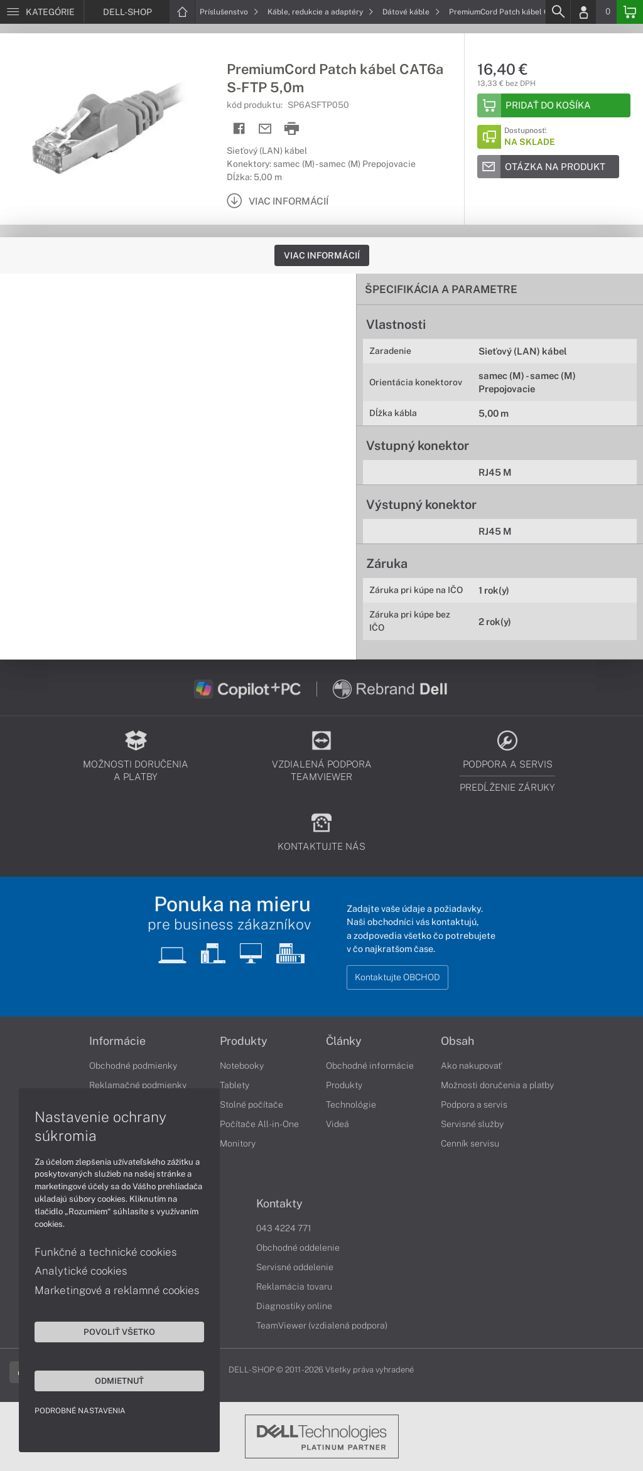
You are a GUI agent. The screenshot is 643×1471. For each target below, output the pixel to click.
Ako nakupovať (471, 1066)
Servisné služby (472, 1124)
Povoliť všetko (119, 1332)
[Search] (557, 12)
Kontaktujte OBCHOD (397, 977)
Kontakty (279, 1203)
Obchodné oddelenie (298, 1248)
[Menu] (42, 12)
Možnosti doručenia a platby (497, 1085)
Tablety (234, 1085)
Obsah (457, 1041)
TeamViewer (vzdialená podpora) (321, 1325)
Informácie (117, 1041)
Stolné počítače (251, 1104)
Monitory (238, 1143)
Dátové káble (411, 12)
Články (344, 1041)
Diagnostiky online (294, 1306)
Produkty (243, 1041)
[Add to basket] (553, 105)
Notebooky (242, 1066)
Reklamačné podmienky (137, 1085)
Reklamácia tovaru (294, 1286)
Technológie (351, 1104)
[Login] (583, 12)
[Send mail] (265, 129)
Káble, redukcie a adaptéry (320, 12)
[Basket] (630, 12)
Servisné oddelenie (294, 1267)
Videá (337, 1124)
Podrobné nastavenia (80, 1410)
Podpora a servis (474, 1104)
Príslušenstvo (229, 12)
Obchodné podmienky (133, 1066)
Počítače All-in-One (259, 1124)
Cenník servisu (470, 1143)
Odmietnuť (119, 1381)
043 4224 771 (283, 1228)
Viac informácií (322, 255)
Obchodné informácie (370, 1066)
